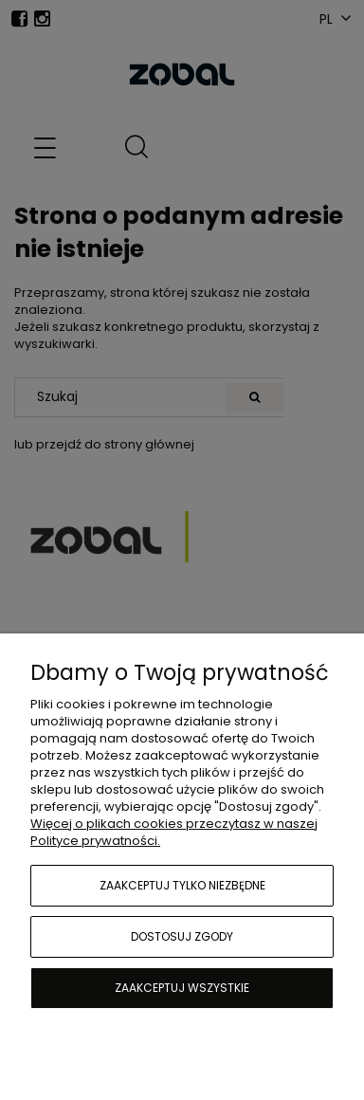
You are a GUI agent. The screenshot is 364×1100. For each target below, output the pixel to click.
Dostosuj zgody (182, 936)
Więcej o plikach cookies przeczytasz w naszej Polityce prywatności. (174, 832)
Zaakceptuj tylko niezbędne (182, 885)
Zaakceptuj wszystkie (182, 988)
